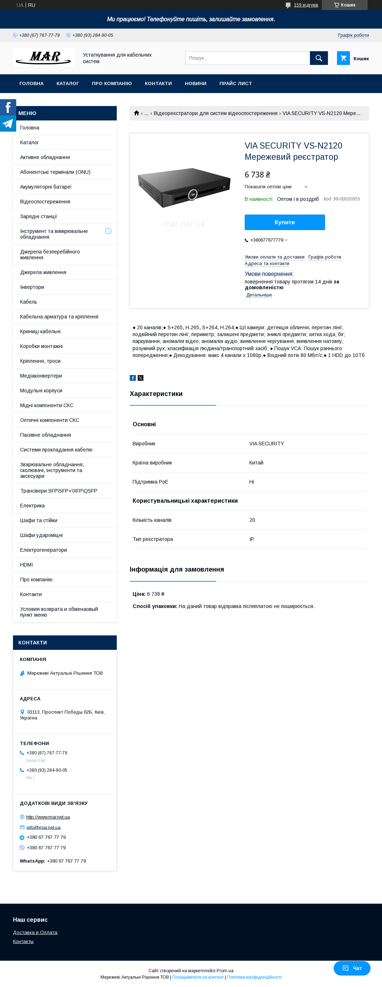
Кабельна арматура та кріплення (59, 317)
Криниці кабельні (40, 331)
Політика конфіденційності (254, 977)
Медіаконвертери (41, 376)
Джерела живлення (43, 272)
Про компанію (112, 83)
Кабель (28, 302)
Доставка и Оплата (35, 932)
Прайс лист (235, 83)
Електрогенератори (43, 550)
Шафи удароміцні (41, 535)
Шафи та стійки (38, 520)
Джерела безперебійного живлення (50, 254)
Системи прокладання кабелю (56, 450)
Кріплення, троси (40, 361)
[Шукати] (319, 58)
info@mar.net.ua (44, 827)
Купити (285, 222)
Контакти (158, 83)
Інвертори (32, 287)
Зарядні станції (38, 216)
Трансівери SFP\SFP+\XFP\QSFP (58, 491)
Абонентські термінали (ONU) (55, 172)
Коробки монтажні (41, 346)
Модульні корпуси (41, 390)
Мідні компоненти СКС (47, 405)
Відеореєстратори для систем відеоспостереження (215, 113)
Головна (31, 83)
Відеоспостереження (45, 201)
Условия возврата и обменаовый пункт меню (59, 612)
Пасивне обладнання (45, 435)
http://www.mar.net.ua (48, 817)
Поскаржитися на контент (198, 977)
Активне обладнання (45, 157)
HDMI (26, 565)
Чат (352, 968)
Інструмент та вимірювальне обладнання (54, 234)
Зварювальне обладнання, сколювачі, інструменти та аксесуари (52, 470)
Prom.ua (225, 970)
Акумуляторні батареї (46, 187)
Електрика (32, 505)
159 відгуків (306, 5)
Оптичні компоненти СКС (49, 420)
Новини (195, 83)
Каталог (68, 83)
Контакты (23, 941)
